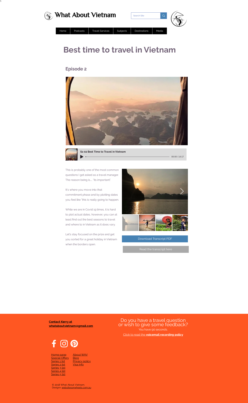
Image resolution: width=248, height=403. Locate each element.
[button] (79, 31)
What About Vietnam (85, 15)
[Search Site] (143, 16)
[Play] (81, 156)
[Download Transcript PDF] (155, 238)
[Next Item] (182, 191)
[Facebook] (54, 344)
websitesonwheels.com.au (76, 387)
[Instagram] (64, 344)
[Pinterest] (74, 344)
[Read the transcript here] (156, 249)
